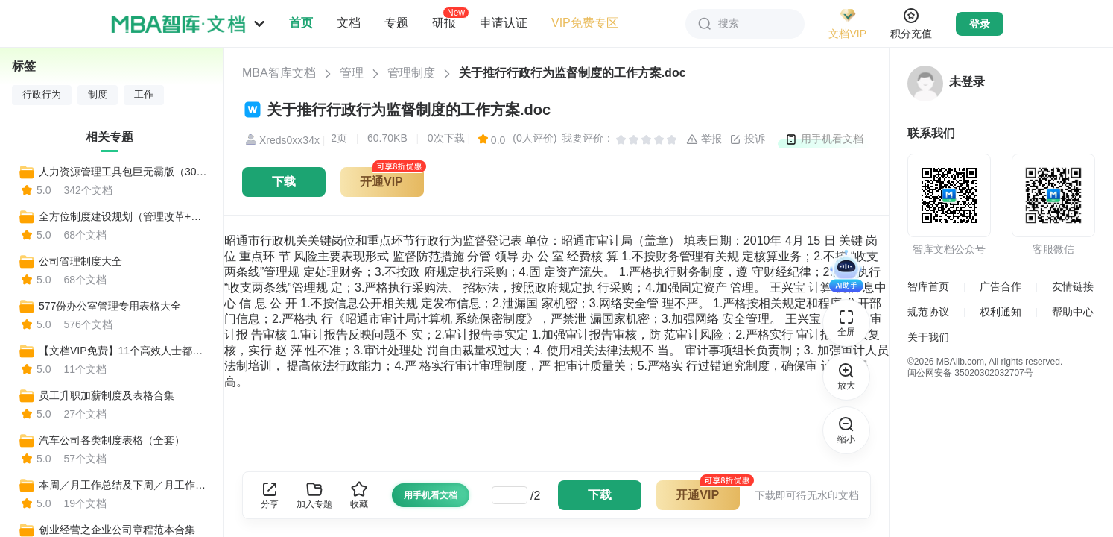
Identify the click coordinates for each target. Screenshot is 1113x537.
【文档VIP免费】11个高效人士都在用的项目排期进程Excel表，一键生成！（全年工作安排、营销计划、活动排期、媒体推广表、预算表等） (124, 351)
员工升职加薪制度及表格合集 (106, 395)
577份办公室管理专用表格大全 (110, 306)
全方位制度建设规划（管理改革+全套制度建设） (124, 216)
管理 (352, 72)
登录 (979, 24)
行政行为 (41, 95)
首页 (301, 22)
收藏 (359, 494)
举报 (704, 139)
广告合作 (1000, 286)
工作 (143, 95)
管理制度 (411, 72)
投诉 (747, 139)
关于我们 (928, 337)
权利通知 (1000, 312)
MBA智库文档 (279, 72)
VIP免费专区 (584, 22)
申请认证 (503, 22)
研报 (444, 22)
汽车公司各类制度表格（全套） (112, 440)
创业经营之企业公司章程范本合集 (117, 530)
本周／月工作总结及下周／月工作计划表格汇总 (124, 485)
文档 (349, 22)
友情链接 (1073, 286)
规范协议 (928, 312)
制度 (97, 95)
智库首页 (928, 286)
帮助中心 (1073, 312)
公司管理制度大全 (80, 261)
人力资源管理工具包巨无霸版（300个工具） (124, 172)
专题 (396, 22)
